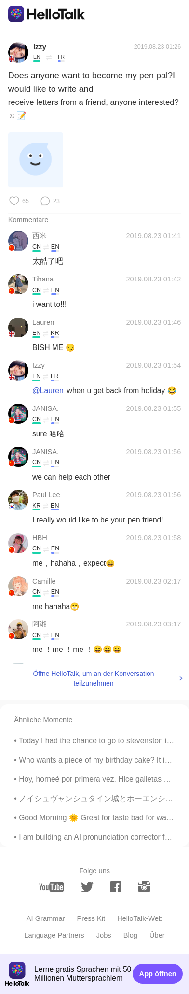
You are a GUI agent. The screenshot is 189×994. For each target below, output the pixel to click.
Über (157, 935)
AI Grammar (46, 918)
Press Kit (91, 918)
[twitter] (87, 887)
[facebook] (116, 886)
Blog (130, 935)
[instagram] (144, 886)
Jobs (103, 935)
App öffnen (157, 974)
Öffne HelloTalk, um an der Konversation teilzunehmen (93, 678)
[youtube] (51, 887)
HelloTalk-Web (139, 918)
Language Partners (54, 935)
